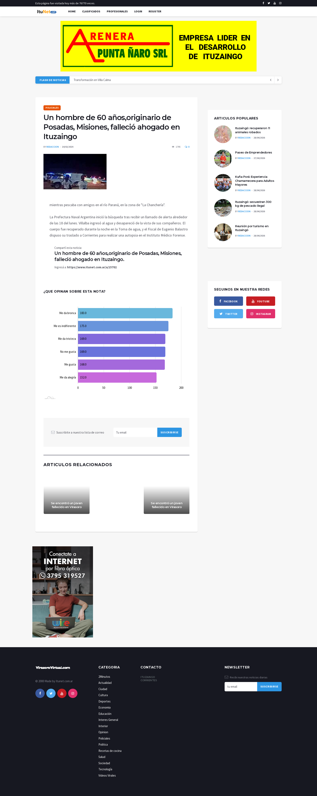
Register (155, 11)
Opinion (103, 732)
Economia (104, 707)
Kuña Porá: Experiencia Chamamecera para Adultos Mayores (254, 180)
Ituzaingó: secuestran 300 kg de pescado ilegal (253, 204)
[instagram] (280, 3)
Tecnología (105, 769)
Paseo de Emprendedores (253, 152)
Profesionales (117, 11)
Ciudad (102, 689)
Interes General (108, 720)
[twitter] (269, 3)
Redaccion (52, 146)
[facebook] (263, 3)
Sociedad (104, 763)
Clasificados (91, 11)
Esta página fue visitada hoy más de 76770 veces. (65, 3)
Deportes (104, 701)
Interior (103, 726)
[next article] (270, 80)
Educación (104, 714)
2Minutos (104, 677)
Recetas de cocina (110, 751)
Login (138, 11)
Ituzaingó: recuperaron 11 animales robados (252, 130)
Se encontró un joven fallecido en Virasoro (66, 505)
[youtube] (274, 3)
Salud (101, 757)
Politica (103, 744)
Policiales (52, 108)
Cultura (103, 695)
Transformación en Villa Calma (92, 80)
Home (72, 11)
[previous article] (278, 80)
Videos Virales (107, 775)
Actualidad (105, 683)
